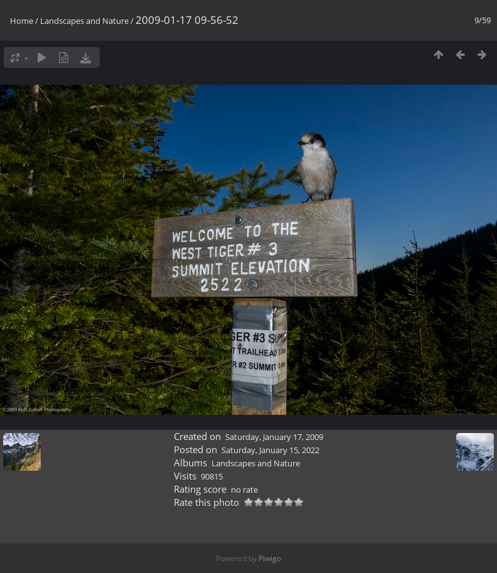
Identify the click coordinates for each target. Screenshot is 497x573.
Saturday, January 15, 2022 (270, 450)
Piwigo (270, 558)
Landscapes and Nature (84, 20)
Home (21, 20)
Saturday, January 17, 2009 (274, 436)
